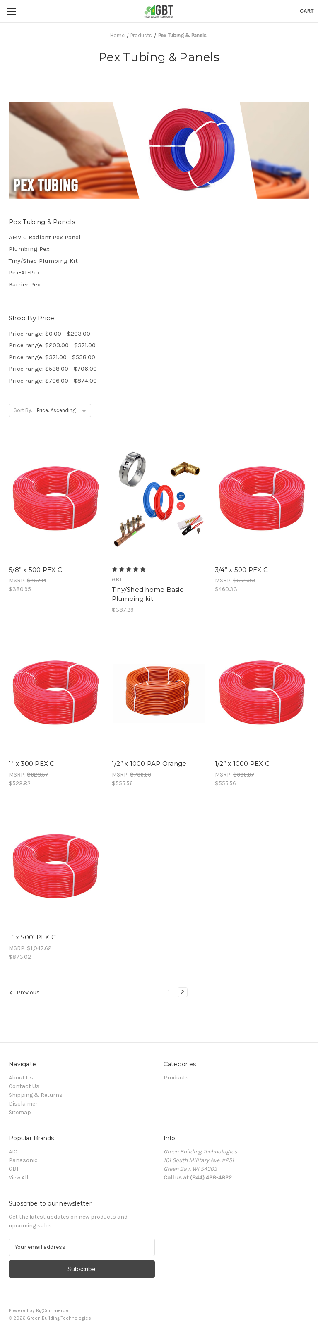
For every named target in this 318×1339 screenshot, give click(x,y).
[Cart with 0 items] (306, 11)
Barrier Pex (25, 284)
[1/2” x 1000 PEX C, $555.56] (262, 693)
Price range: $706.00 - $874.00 (53, 380)
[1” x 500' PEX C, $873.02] (56, 866)
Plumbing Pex (29, 249)
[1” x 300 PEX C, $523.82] (56, 693)
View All (18, 1177)
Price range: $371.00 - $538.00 (52, 357)
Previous (24, 993)
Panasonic (23, 1160)
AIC (13, 1151)
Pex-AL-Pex (24, 272)
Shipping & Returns (36, 1094)
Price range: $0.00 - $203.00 (49, 333)
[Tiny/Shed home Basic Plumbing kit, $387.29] (159, 499)
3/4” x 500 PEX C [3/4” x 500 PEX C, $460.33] (241, 570)
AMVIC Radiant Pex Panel (45, 237)
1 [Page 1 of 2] (169, 992)
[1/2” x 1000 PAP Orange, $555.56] (159, 693)
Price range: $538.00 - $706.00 (53, 368)
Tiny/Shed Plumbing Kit (43, 260)
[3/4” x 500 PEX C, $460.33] (262, 499)
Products (176, 1077)
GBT (14, 1168)
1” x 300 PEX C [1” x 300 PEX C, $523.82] (32, 763)
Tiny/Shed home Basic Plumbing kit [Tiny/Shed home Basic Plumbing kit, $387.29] (147, 594)
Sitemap (20, 1112)
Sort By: (23, 410)
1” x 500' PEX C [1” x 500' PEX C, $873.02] (32, 937)
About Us (21, 1077)
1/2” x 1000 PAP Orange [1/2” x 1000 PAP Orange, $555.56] (149, 763)
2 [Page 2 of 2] (182, 992)
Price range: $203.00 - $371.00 (52, 345)
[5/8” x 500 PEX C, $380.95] (56, 499)
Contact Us (24, 1086)
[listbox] (63, 410)
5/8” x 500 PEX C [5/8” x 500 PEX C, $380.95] (35, 570)
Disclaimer (23, 1103)
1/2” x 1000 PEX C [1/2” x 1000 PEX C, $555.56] (242, 763)
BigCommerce (52, 1310)
